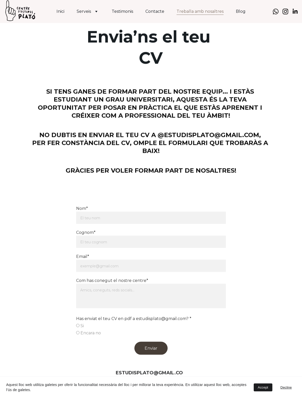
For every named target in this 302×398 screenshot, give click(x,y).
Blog (241, 11)
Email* (82, 267)
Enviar (151, 358)
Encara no (88, 343)
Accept (263, 387)
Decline (286, 387)
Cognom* (86, 243)
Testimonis (122, 11)
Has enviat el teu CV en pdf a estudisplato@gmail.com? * (133, 329)
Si (80, 336)
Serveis (84, 11)
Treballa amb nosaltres (200, 11)
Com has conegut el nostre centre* (112, 291)
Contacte (154, 11)
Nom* (82, 219)
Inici (60, 11)
